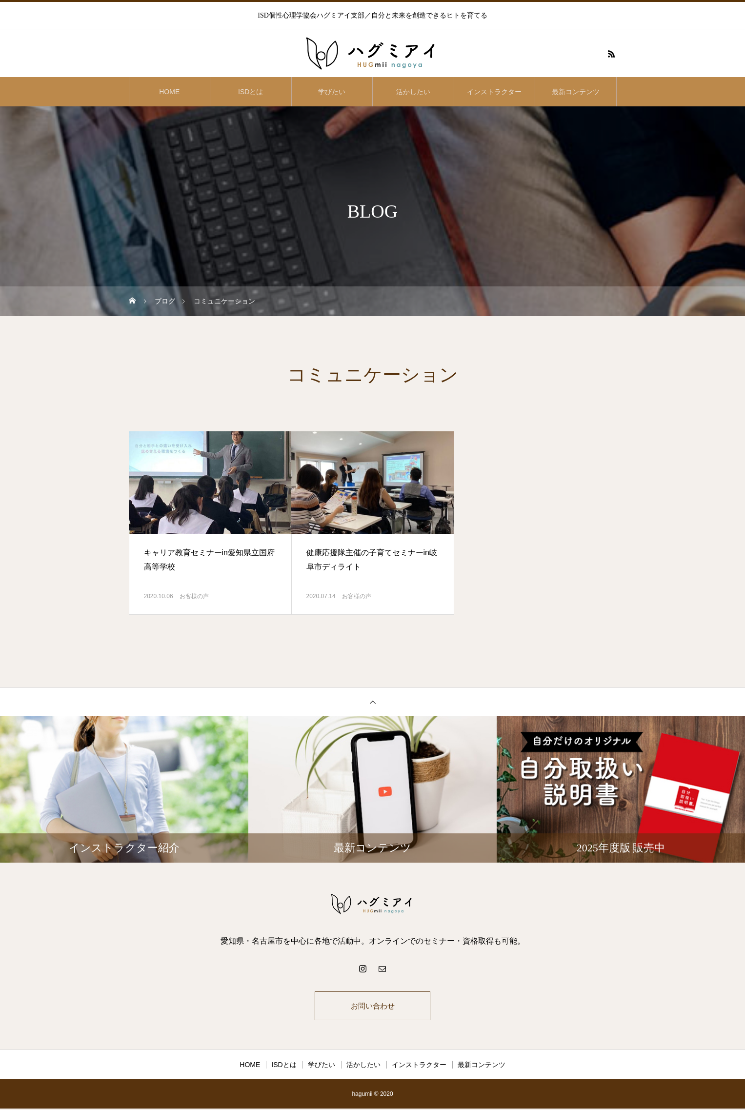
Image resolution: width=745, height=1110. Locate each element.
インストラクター (494, 92)
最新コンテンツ (576, 92)
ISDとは (250, 92)
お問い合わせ (372, 1006)
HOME (169, 92)
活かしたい (413, 92)
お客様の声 (194, 596)
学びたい (331, 92)
